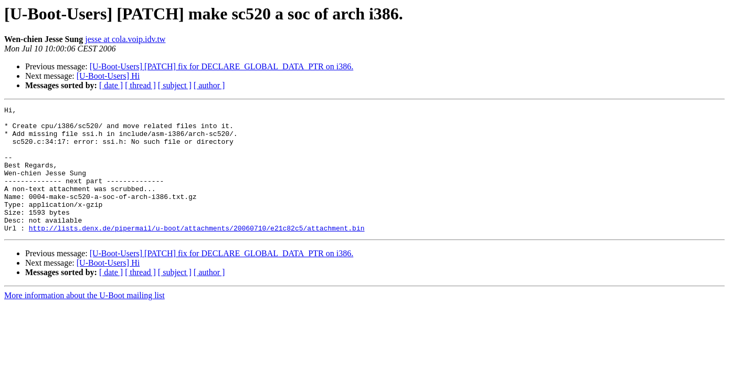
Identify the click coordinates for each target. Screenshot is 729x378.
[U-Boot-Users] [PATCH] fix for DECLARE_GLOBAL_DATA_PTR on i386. (222, 66)
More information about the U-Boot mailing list (84, 320)
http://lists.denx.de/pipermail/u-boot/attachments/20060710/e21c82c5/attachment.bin (197, 253)
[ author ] (209, 85)
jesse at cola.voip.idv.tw (125, 39)
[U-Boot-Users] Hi (108, 75)
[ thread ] (140, 85)
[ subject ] (175, 85)
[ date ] (111, 85)
